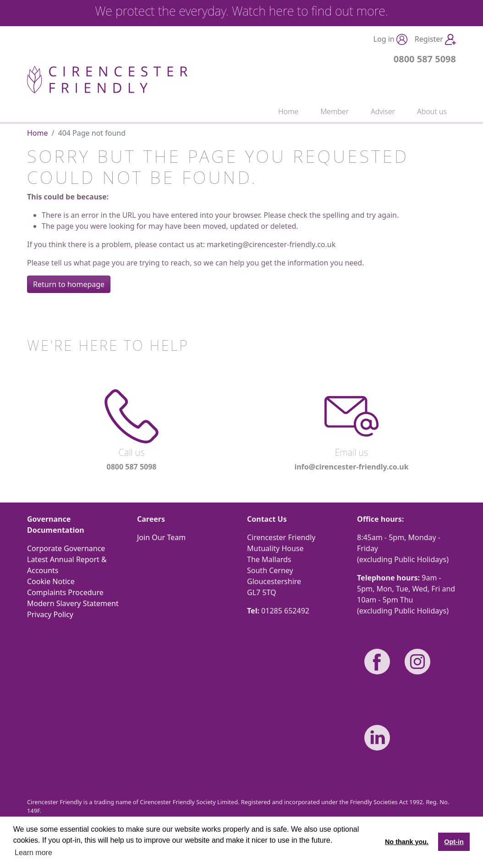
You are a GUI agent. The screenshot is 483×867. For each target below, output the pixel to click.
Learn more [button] (33, 852)
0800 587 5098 (425, 59)
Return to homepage (68, 284)
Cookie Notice (51, 581)
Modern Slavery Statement (73, 603)
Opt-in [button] (453, 841)
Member (334, 111)
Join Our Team (161, 537)
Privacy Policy (50, 614)
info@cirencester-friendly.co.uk (351, 467)
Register (435, 39)
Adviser (383, 111)
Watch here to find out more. (310, 10)
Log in (390, 39)
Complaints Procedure (65, 592)
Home (288, 111)
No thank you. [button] (406, 841)
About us (432, 111)
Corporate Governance (66, 548)
